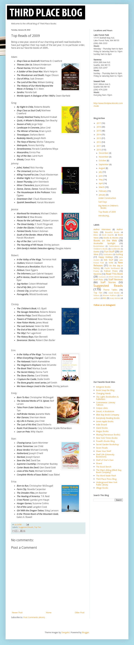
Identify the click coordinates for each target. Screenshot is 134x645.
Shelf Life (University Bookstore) (105, 455)
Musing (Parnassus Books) (108, 434)
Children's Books (101, 249)
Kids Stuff (108, 260)
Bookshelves (99, 246)
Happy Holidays (105, 257)
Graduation (108, 254)
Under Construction (107, 198)
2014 (99, 134)
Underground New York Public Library (106, 483)
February (103, 191)
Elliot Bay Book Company (107, 414)
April (101, 183)
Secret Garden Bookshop (107, 444)
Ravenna (97, 274)
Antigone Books (103, 387)
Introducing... (104, 215)
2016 (99, 126)
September (104, 164)
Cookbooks (115, 249)
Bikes (96, 235)
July (100, 172)
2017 (99, 123)
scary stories (115, 298)
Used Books (114, 293)
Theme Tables (110, 289)
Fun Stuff (109, 251)
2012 (99, 142)
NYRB (111, 263)
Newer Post (17, 612)
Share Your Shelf (103, 451)
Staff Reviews (115, 279)
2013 (99, 138)
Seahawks (102, 277)
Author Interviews (102, 229)
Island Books (102, 428)
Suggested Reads (26, 527)
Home (49, 612)
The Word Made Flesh (106, 475)
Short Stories (114, 277)
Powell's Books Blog (105, 441)
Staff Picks (98, 279)
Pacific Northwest (112, 268)
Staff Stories (108, 282)
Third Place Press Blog (106, 479)
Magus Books (102, 431)
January (102, 194)
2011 (99, 146)
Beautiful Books (112, 232)
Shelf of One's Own (104, 460)
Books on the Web (105, 240)
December (104, 153)
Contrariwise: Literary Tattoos (105, 403)
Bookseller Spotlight (104, 243)
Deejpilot (65, 632)
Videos (96, 295)
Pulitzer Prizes (111, 271)
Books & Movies (111, 237)
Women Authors (110, 295)
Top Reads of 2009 (107, 212)
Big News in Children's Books (108, 206)
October (103, 160)
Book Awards (108, 235)
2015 (99, 130)
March (102, 187)
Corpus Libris (102, 408)
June (101, 175)
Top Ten (37, 527)
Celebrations (114, 246)
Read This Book (114, 273)
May (101, 179)
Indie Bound (101, 424)
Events (97, 251)
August (102, 168)
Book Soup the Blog (105, 390)
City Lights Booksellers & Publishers (107, 397)
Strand (99, 463)
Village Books (102, 488)
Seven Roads (102, 447)
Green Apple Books (104, 421)
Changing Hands (103, 393)
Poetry (96, 271)
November (104, 156)
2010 (99, 149)
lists (104, 298)
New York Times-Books (107, 438)
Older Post (79, 612)
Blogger (85, 632)
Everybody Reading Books (108, 418)
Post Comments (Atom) (34, 617)
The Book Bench (103, 466)
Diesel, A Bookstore (105, 411)
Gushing (119, 254)
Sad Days (102, 201)
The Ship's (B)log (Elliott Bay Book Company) (108, 471)
